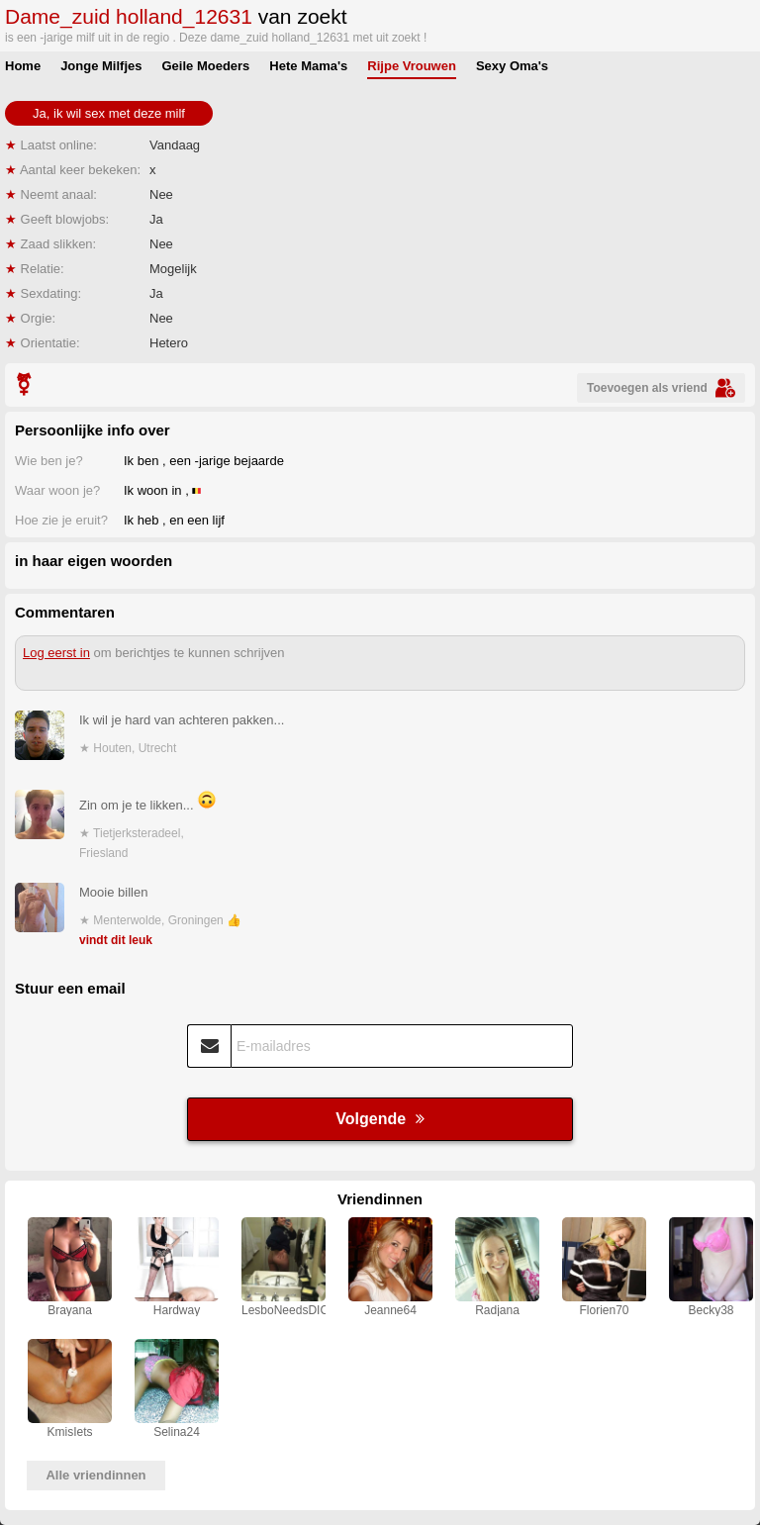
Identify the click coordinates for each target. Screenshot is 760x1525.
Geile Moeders (205, 65)
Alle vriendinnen (95, 1475)
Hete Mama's (308, 65)
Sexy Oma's (512, 65)
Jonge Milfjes (101, 65)
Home (23, 65)
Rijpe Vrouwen (411, 65)
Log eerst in (56, 652)
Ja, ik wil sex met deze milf (109, 113)
